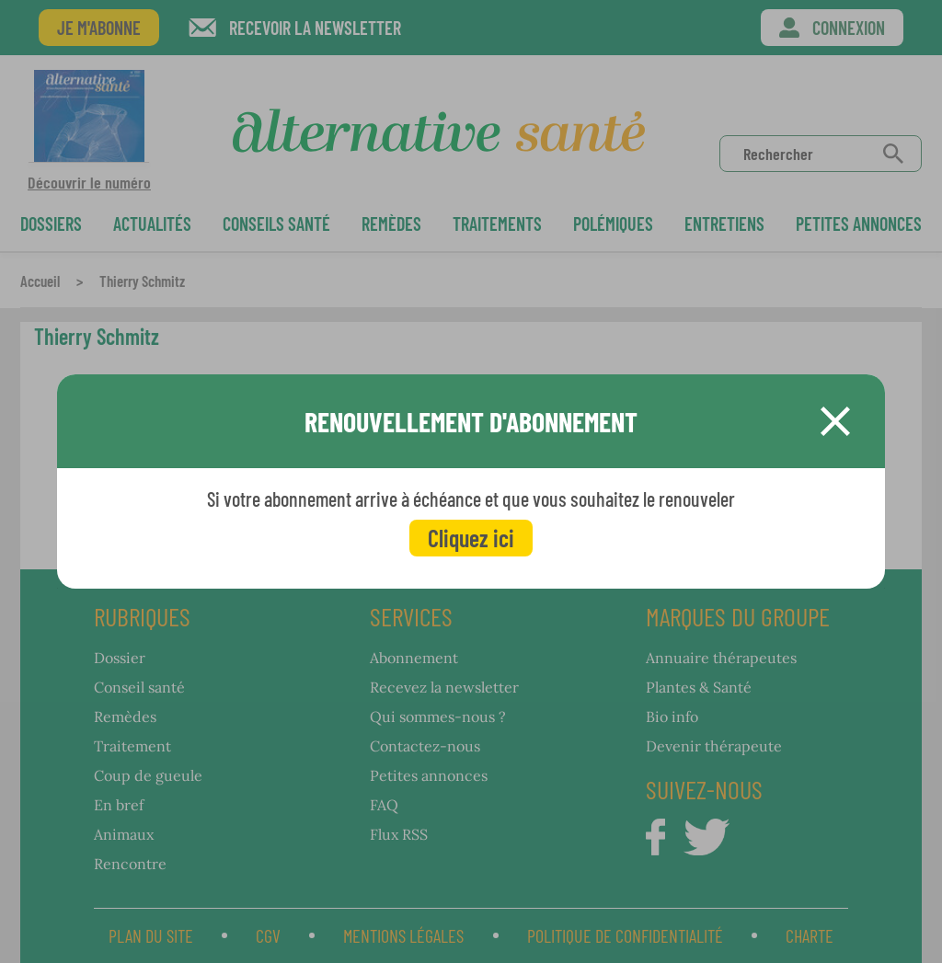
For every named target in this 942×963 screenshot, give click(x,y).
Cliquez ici (471, 537)
